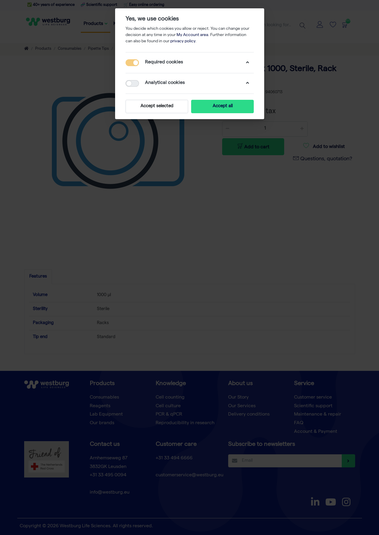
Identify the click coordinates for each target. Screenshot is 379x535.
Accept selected (156, 106)
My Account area (192, 35)
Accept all (222, 106)
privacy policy (182, 41)
